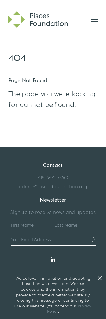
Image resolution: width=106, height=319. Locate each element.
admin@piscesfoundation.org (53, 186)
